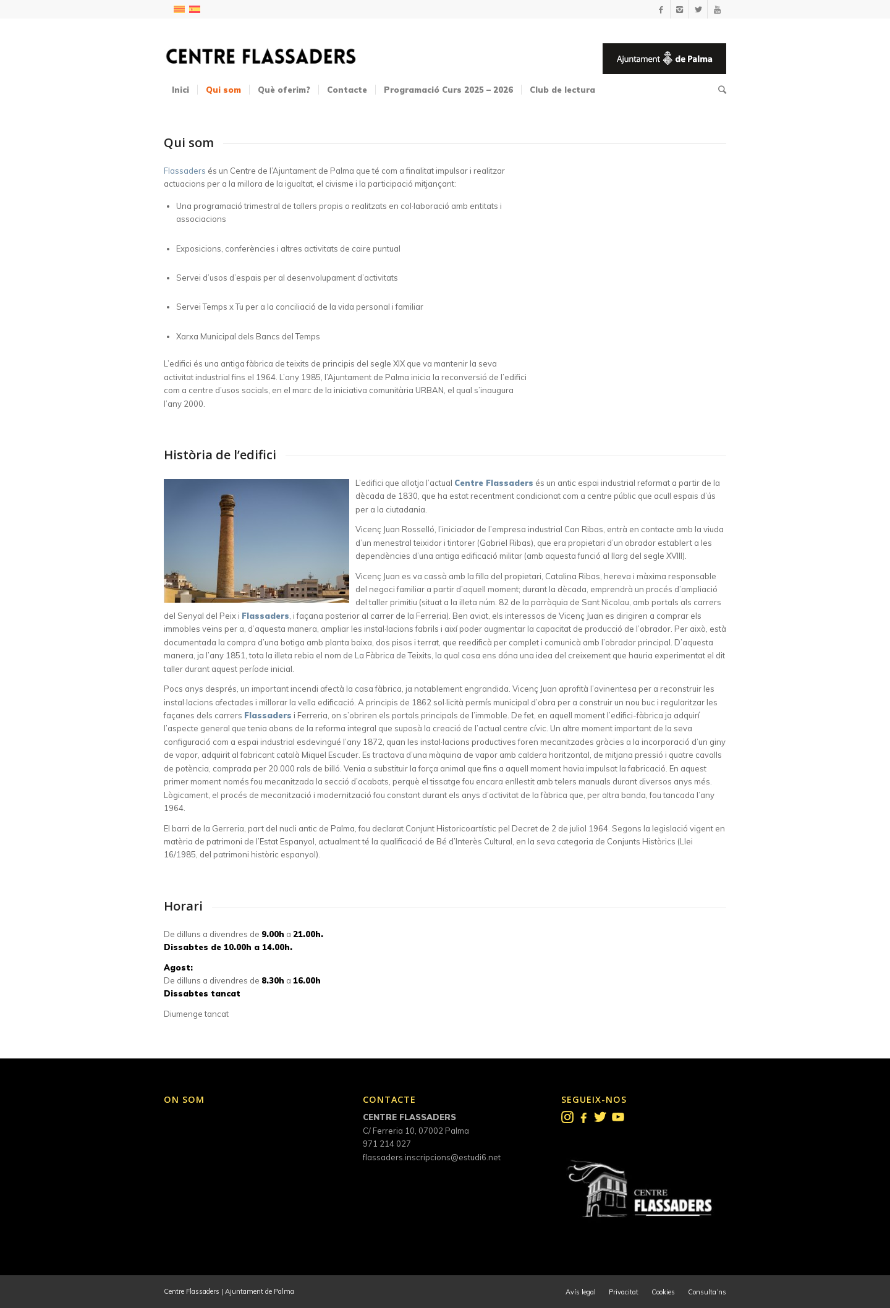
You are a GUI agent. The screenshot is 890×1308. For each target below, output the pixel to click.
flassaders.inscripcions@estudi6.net (432, 1157)
